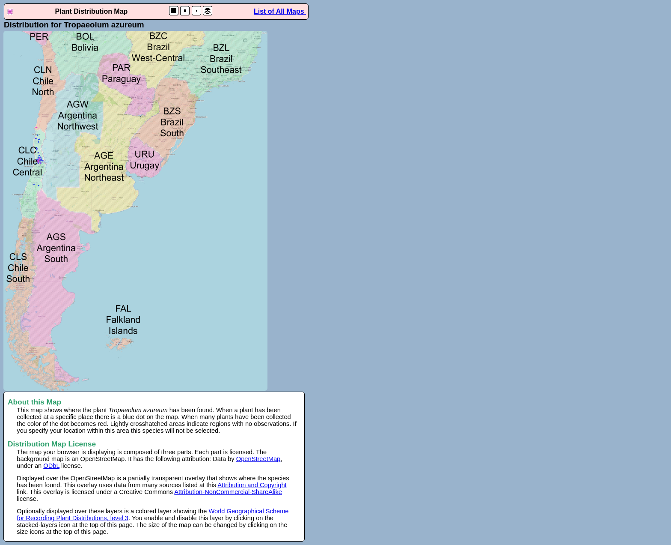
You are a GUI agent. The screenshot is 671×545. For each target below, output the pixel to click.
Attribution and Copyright (251, 485)
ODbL (51, 465)
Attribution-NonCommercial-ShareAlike (228, 491)
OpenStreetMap (258, 458)
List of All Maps (280, 11)
